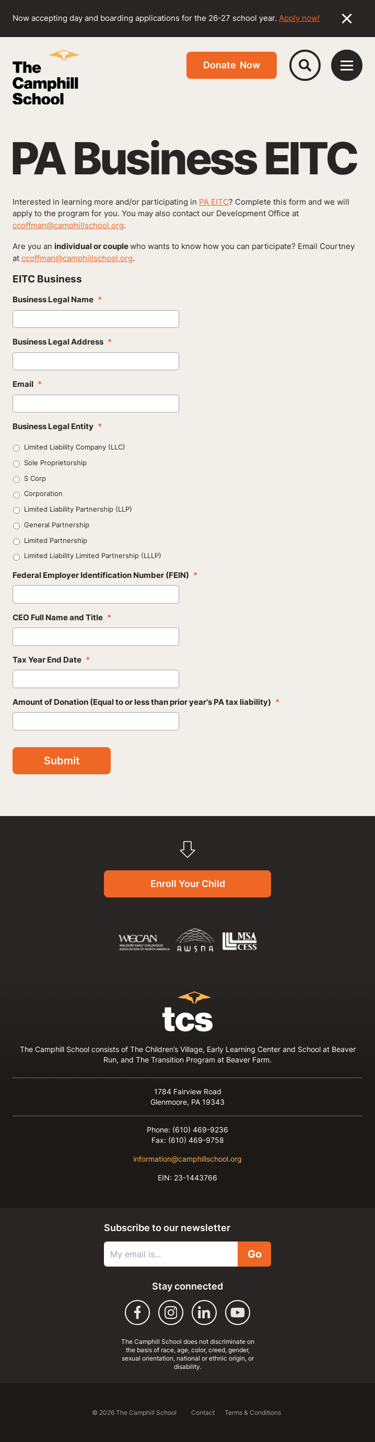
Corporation (43, 493)
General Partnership (56, 525)
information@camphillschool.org (187, 1158)
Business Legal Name (57, 299)
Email (27, 384)
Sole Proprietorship (55, 462)
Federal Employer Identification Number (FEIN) (105, 575)
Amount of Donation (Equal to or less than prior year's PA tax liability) (146, 702)
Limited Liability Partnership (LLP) (78, 509)
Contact (203, 1412)
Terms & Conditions (253, 1412)
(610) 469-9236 (200, 1129)
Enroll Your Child (187, 883)
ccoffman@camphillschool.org (68, 225)
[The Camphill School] (46, 77)
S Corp (35, 478)
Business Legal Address (62, 342)
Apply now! (299, 18)
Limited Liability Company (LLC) (74, 447)
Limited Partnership (55, 540)
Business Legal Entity (57, 426)
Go (255, 1254)
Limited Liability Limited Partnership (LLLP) (92, 555)
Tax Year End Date (51, 660)
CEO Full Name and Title (62, 617)
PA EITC (214, 202)
